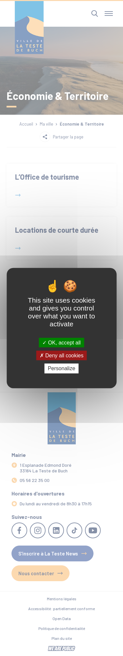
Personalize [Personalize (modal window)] (61, 368)
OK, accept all (61, 342)
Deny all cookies (62, 355)
